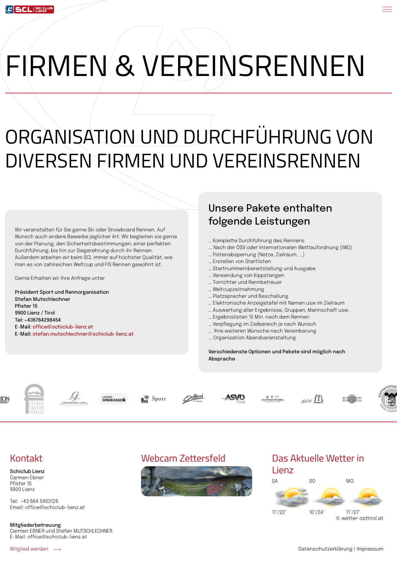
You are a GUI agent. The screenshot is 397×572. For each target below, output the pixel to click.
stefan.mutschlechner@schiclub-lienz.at (83, 334)
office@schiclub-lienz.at (63, 327)
